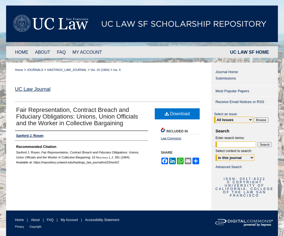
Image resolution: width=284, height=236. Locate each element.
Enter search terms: (230, 138)
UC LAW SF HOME (249, 52)
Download (177, 113)
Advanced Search (228, 167)
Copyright (35, 226)
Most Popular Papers (232, 91)
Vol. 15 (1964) (100, 69)
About (35, 220)
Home (19, 69)
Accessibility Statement (102, 220)
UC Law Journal (32, 89)
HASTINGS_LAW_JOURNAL (67, 69)
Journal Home (226, 72)
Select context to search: (233, 151)
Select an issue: (226, 114)
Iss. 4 (117, 69)
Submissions (225, 78)
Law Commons (171, 138)
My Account (69, 220)
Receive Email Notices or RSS (239, 102)
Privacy (19, 226)
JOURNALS (35, 69)
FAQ (50, 220)
